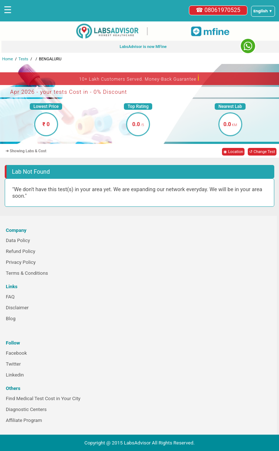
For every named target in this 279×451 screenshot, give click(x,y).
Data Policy (18, 240)
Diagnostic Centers (26, 409)
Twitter (13, 364)
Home (7, 59)
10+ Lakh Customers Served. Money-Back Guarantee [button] (139, 78)
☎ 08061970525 (218, 10)
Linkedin (15, 375)
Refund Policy (20, 251)
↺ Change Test (262, 151)
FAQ (10, 296)
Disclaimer (17, 307)
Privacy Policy (21, 262)
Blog (11, 318)
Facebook (16, 353)
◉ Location (233, 151)
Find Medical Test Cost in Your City (43, 398)
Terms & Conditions (27, 273)
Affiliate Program (24, 420)
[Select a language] (263, 11)
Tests (23, 59)
